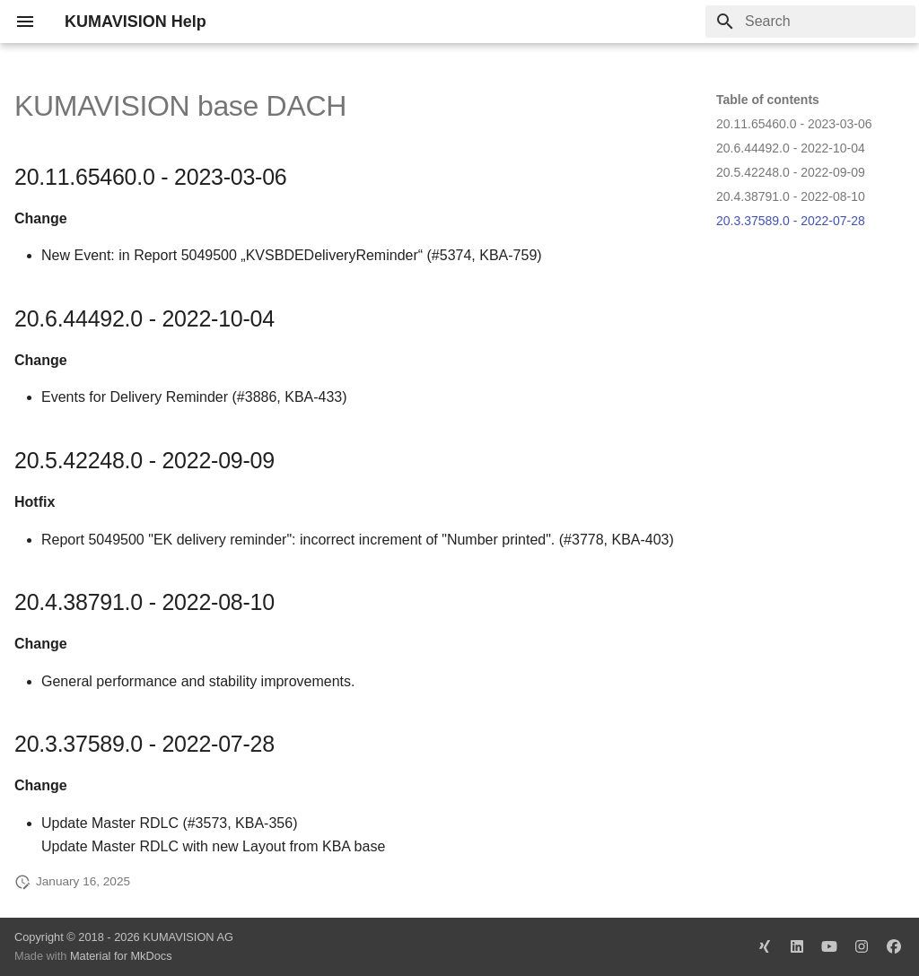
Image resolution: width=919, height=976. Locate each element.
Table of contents (767, 99)
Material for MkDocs (121, 956)
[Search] (810, 21)
